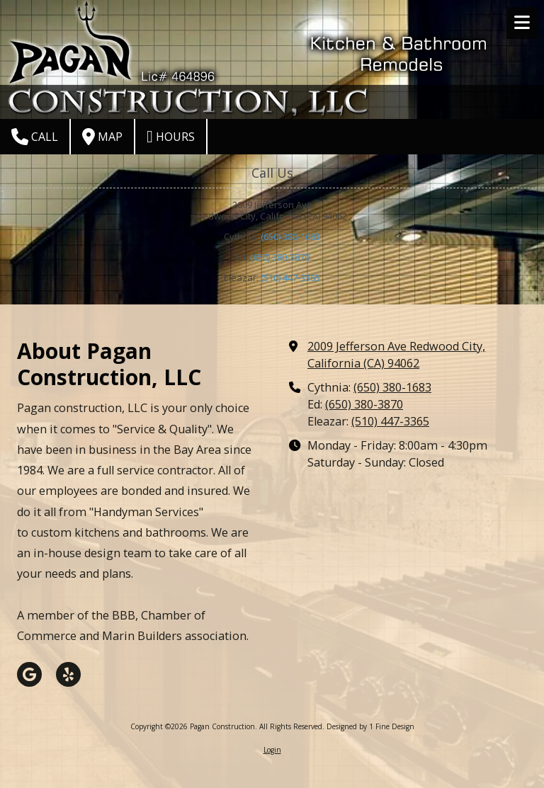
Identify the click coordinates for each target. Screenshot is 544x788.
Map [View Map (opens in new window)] (102, 136)
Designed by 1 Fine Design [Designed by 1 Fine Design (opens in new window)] (370, 726)
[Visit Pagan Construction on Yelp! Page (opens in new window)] (68, 674)
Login (272, 750)
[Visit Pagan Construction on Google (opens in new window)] (29, 674)
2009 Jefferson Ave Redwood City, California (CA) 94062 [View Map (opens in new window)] (396, 354)
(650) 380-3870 (280, 257)
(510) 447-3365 (290, 277)
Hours (171, 136)
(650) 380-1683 (290, 236)
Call (34, 136)
